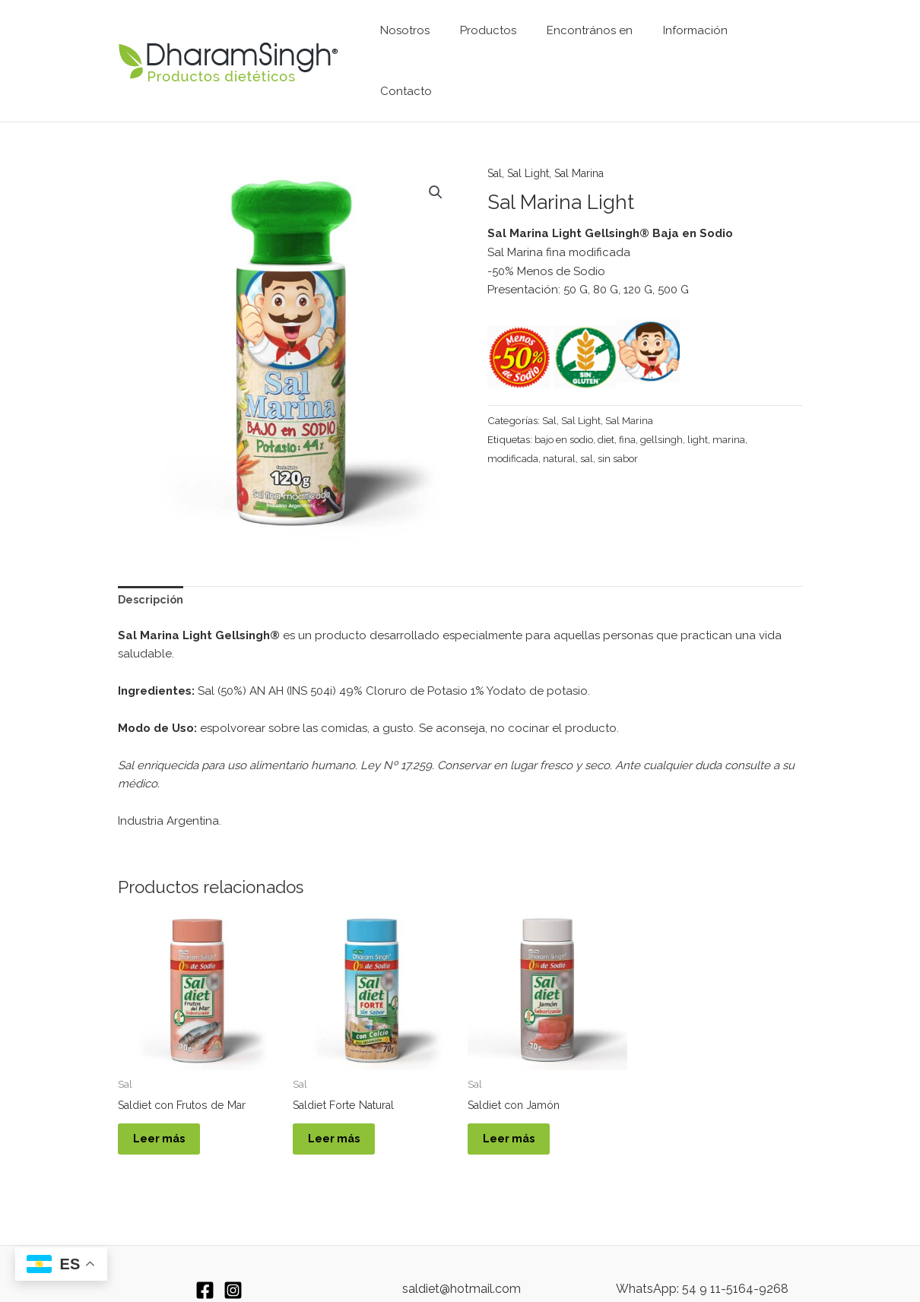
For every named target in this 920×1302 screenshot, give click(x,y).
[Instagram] (233, 1258)
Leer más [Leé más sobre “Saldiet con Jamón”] (517, 1103)
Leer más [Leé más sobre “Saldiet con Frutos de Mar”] (168, 1103)
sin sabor (621, 416)
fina (631, 397)
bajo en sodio (566, 397)
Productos (492, 40)
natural (561, 416)
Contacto (765, 40)
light (704, 397)
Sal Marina (589, 131)
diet (610, 397)
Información (684, 40)
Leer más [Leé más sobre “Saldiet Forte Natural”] (343, 1103)
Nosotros (416, 40)
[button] (435, 151)
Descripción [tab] (152, 558)
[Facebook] (204, 1258)
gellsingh (667, 397)
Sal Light (532, 131)
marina (735, 397)
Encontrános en (586, 40)
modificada (514, 416)
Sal (495, 131)
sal (588, 416)
